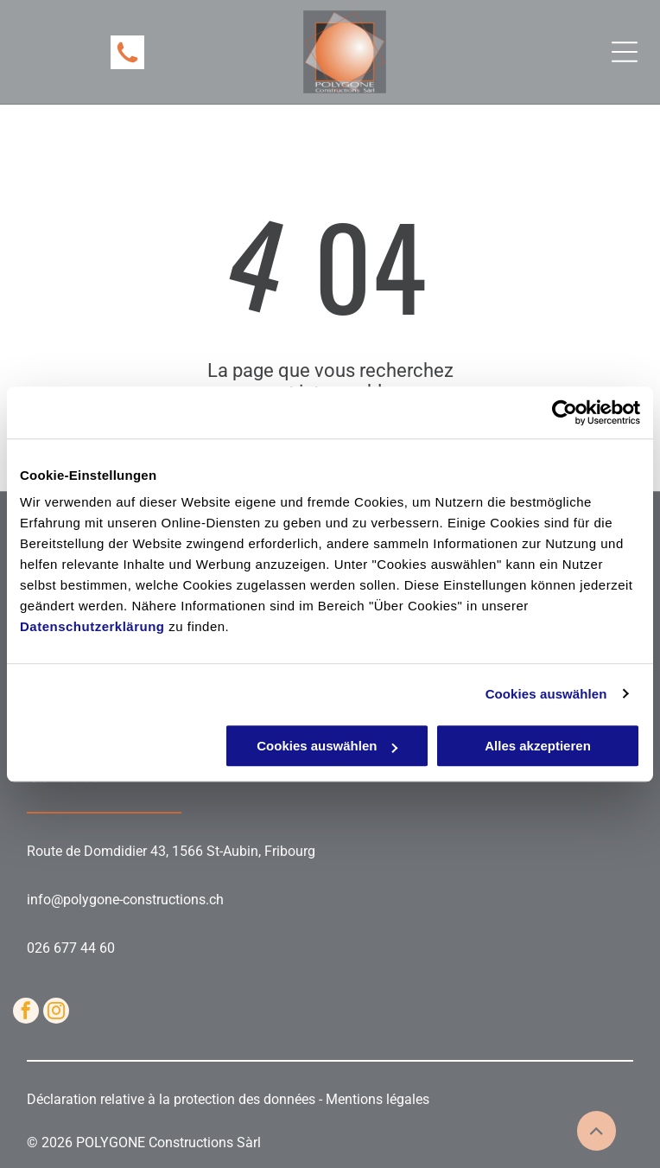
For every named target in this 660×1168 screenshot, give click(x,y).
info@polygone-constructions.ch (125, 899)
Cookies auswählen (546, 693)
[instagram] (56, 1013)
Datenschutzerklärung (92, 626)
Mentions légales (377, 1099)
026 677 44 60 (71, 948)
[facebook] (26, 1013)
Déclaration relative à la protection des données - (176, 1099)
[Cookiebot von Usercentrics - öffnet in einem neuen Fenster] (564, 412)
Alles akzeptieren (538, 745)
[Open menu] (625, 52)
